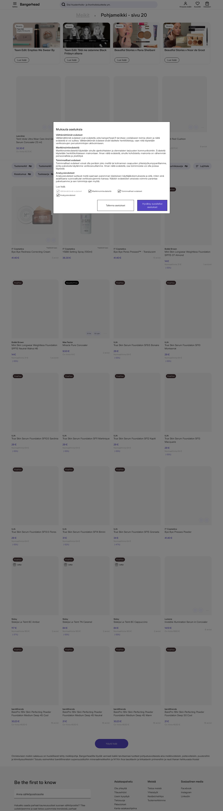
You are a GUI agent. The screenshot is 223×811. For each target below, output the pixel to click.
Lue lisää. (61, 186)
